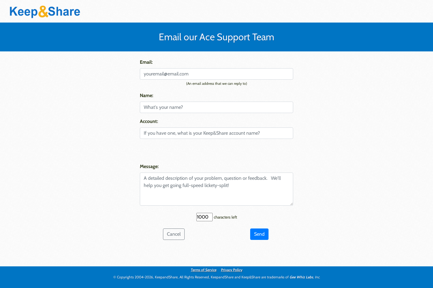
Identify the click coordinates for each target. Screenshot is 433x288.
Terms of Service (203, 270)
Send (259, 234)
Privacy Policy (231, 270)
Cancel (174, 234)
